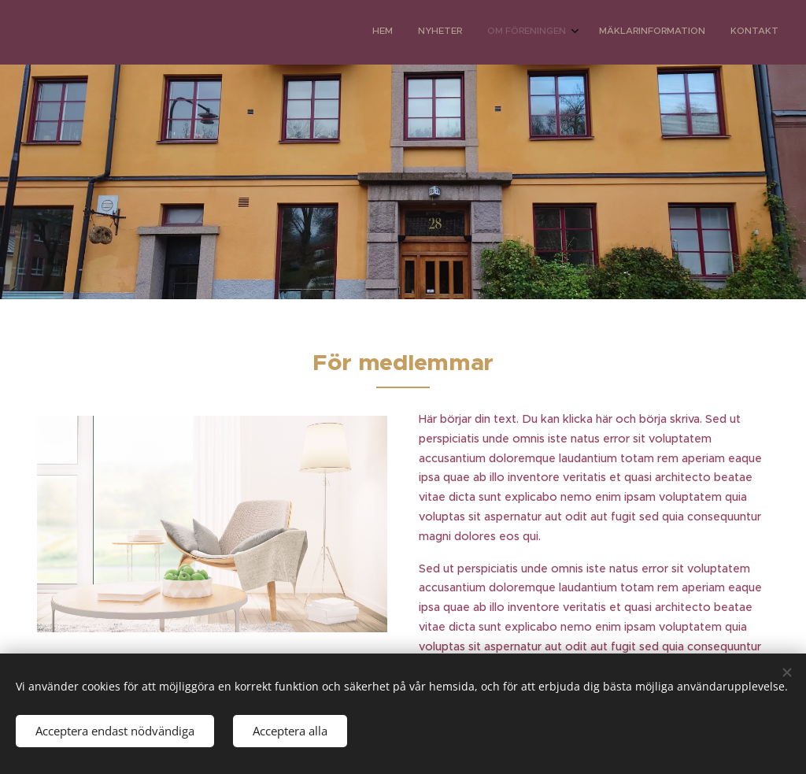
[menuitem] (674, 32)
